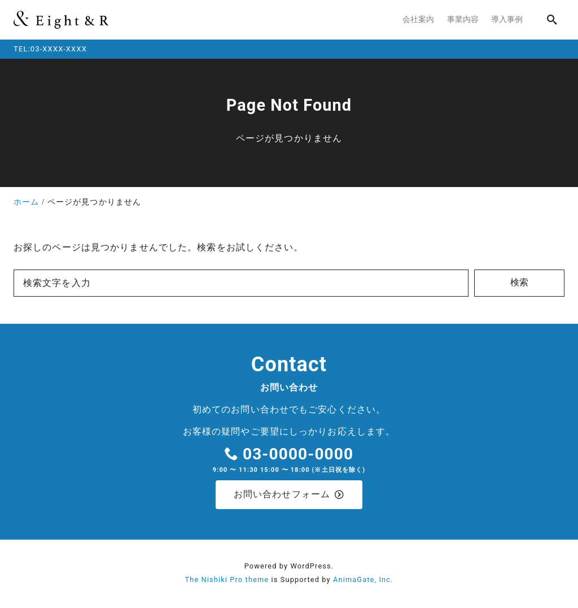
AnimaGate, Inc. (363, 581)
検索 (519, 282)
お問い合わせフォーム (289, 495)
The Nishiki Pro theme (227, 581)
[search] (552, 19)
